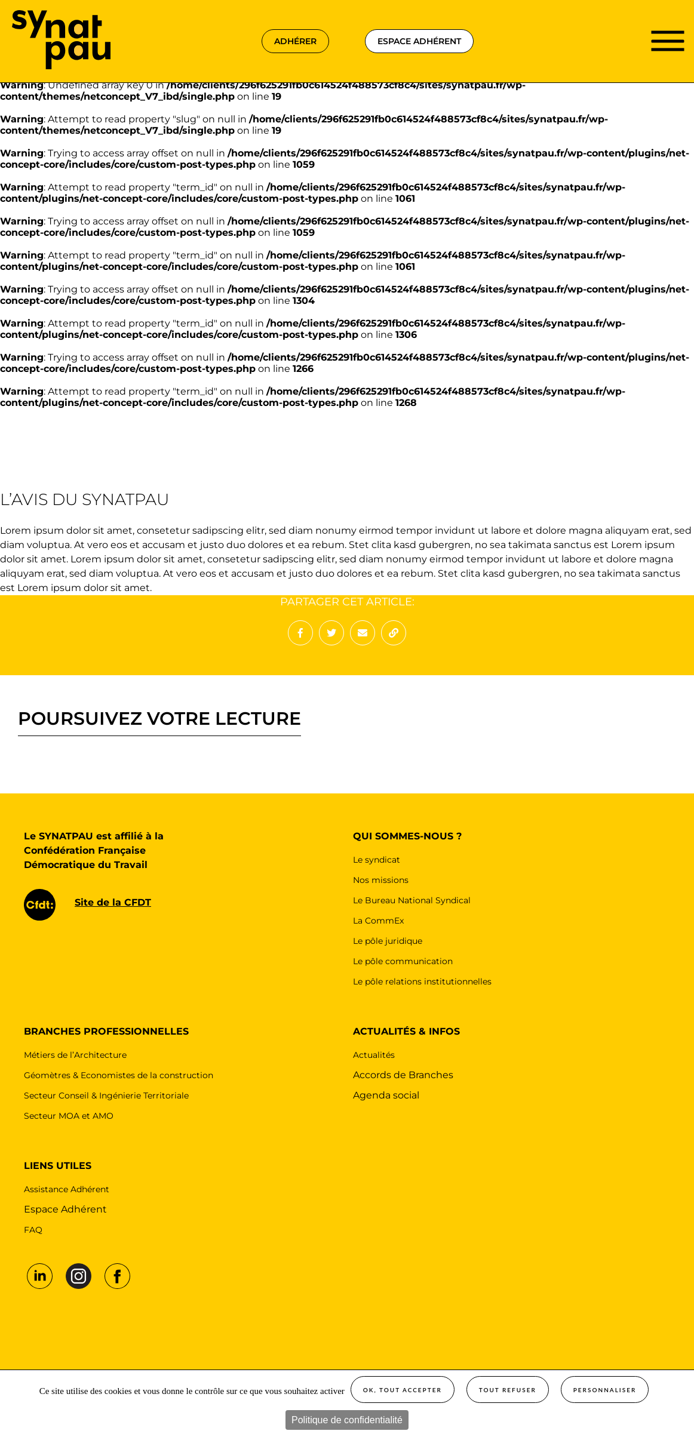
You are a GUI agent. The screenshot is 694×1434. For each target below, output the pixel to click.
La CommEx (378, 920)
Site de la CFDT (113, 902)
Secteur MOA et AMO (68, 1115)
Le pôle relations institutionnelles (422, 981)
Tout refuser (507, 1389)
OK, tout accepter (402, 1389)
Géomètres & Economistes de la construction (118, 1075)
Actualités (374, 1055)
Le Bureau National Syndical (412, 900)
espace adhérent (419, 41)
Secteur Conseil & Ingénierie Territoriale (106, 1095)
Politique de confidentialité (347, 1420)
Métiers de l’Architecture (75, 1055)
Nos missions (381, 880)
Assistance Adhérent (66, 1189)
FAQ (33, 1229)
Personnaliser (605, 1389)
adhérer (295, 41)
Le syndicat (376, 859)
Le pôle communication (403, 961)
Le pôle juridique (387, 941)
